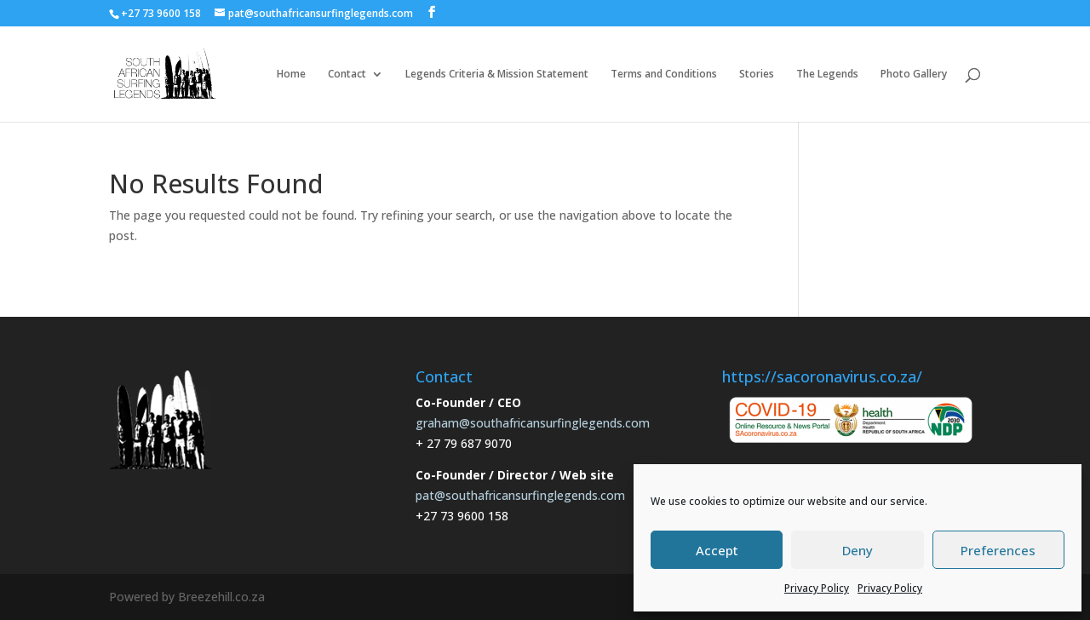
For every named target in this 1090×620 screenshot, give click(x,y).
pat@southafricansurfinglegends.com (520, 495)
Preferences (998, 550)
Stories (756, 74)
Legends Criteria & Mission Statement (496, 74)
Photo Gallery (914, 74)
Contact (347, 74)
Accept (717, 550)
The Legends (827, 74)
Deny (857, 550)
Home (291, 74)
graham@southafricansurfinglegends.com (533, 423)
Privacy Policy (816, 588)
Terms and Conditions (664, 74)
